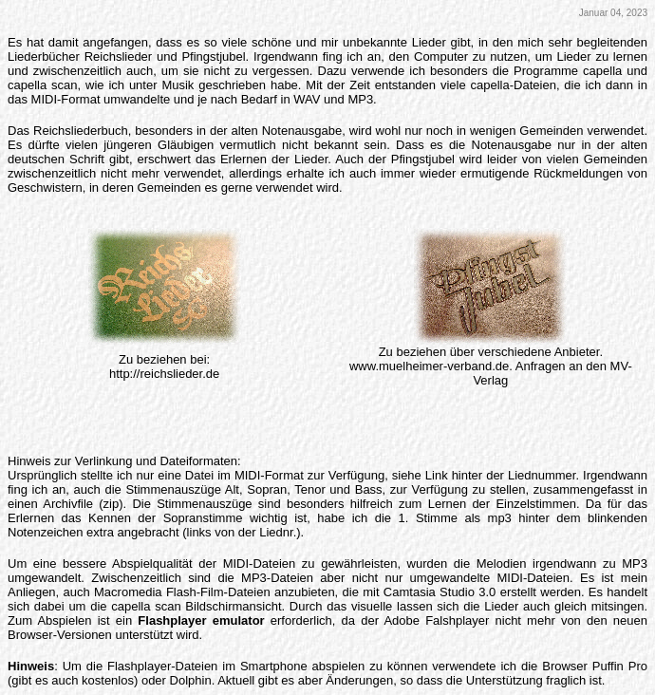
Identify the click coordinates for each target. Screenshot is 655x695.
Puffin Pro (619, 666)
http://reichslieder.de (164, 373)
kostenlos (108, 680)
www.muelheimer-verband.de (429, 366)
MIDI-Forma (267, 475)
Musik (177, 85)
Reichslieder (118, 56)
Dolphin (191, 680)
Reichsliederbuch (80, 130)
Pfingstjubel (213, 56)
